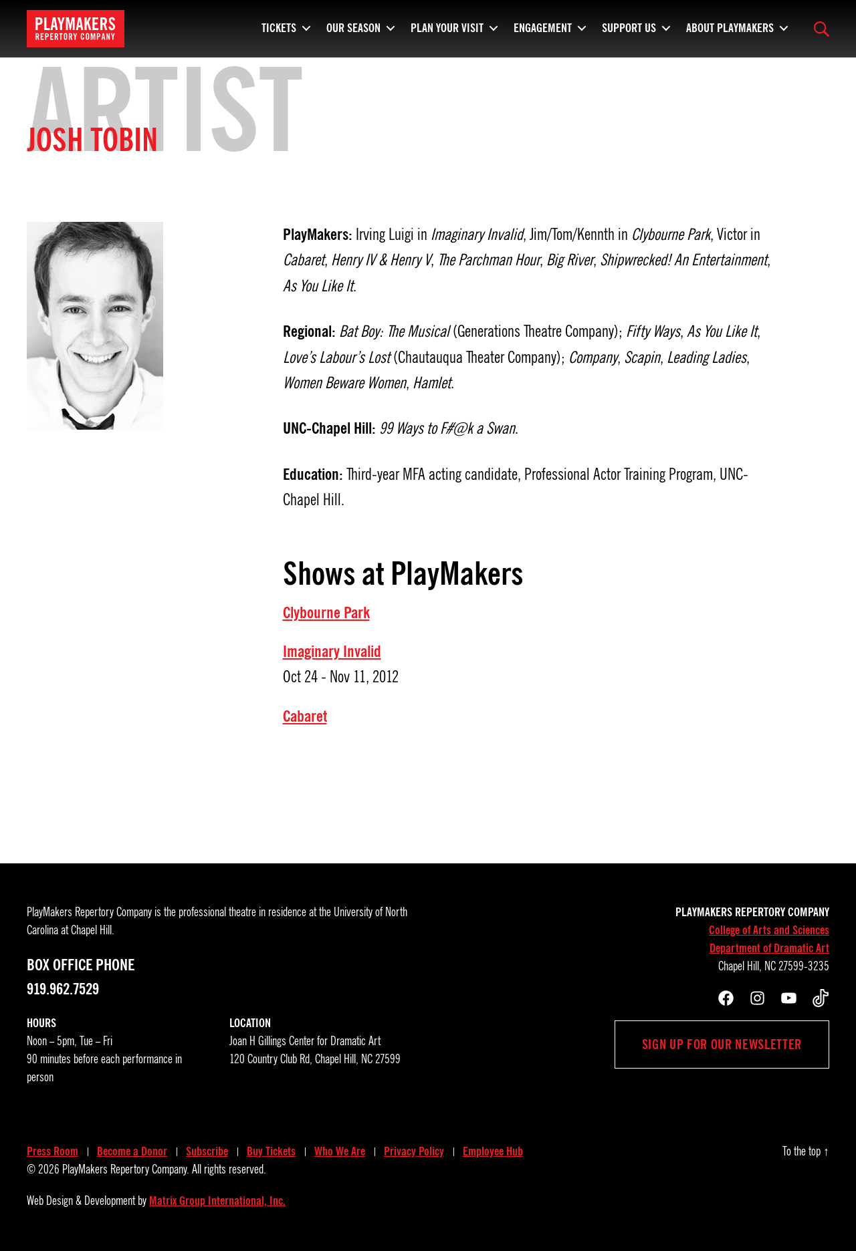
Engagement (543, 26)
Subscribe (207, 1151)
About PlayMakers (730, 26)
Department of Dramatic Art (769, 948)
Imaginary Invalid (332, 651)
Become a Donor (132, 1151)
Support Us (629, 26)
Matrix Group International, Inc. (217, 1201)
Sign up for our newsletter (722, 1044)
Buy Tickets (271, 1151)
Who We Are (339, 1151)
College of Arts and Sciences (769, 930)
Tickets (278, 26)
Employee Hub (493, 1151)
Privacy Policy (414, 1151)
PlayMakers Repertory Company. (125, 1169)
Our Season (353, 26)
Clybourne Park (326, 612)
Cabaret (305, 716)
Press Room (52, 1151)
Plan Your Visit (447, 26)
